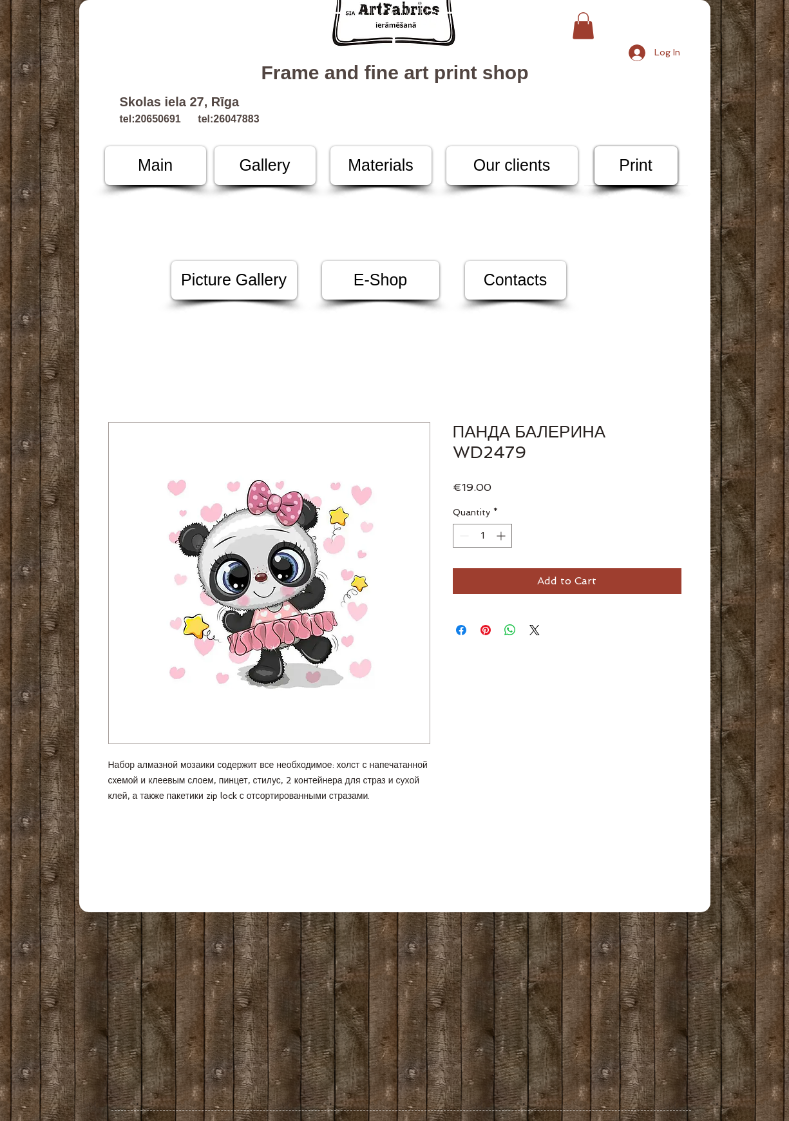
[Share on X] (534, 630)
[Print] (636, 165)
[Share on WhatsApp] (510, 630)
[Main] (155, 165)
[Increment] (502, 535)
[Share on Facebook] (461, 630)
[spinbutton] (482, 535)
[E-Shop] (380, 280)
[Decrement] (463, 535)
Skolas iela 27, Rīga (180, 102)
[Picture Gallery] (234, 280)
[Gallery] (265, 165)
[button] (583, 25)
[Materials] (381, 165)
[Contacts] (515, 280)
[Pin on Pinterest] (485, 630)
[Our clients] (512, 165)
